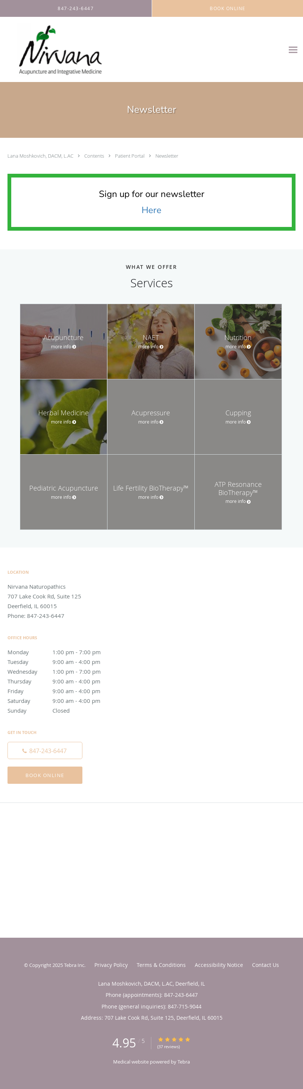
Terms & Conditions (161, 964)
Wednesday (61, 671)
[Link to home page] (55, 49)
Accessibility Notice (219, 964)
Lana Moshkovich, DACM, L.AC (41, 155)
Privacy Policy (111, 964)
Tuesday (61, 662)
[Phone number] (44, 750)
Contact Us (265, 964)
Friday (61, 691)
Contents (94, 155)
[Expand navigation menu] (293, 50)
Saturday (61, 701)
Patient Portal (130, 155)
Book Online (44, 775)
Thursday (61, 681)
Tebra (184, 1061)
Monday (61, 652)
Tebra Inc (74, 965)
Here (151, 210)
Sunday (61, 710)
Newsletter (166, 155)
